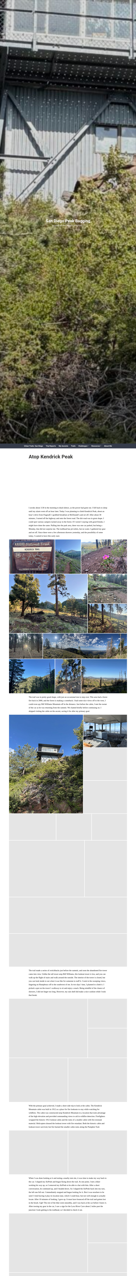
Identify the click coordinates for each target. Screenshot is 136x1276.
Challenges (82, 446)
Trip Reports (51, 446)
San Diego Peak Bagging (68, 221)
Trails (73, 446)
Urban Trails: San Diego (33, 446)
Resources (95, 446)
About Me (108, 446)
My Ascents (63, 446)
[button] (32, 556)
